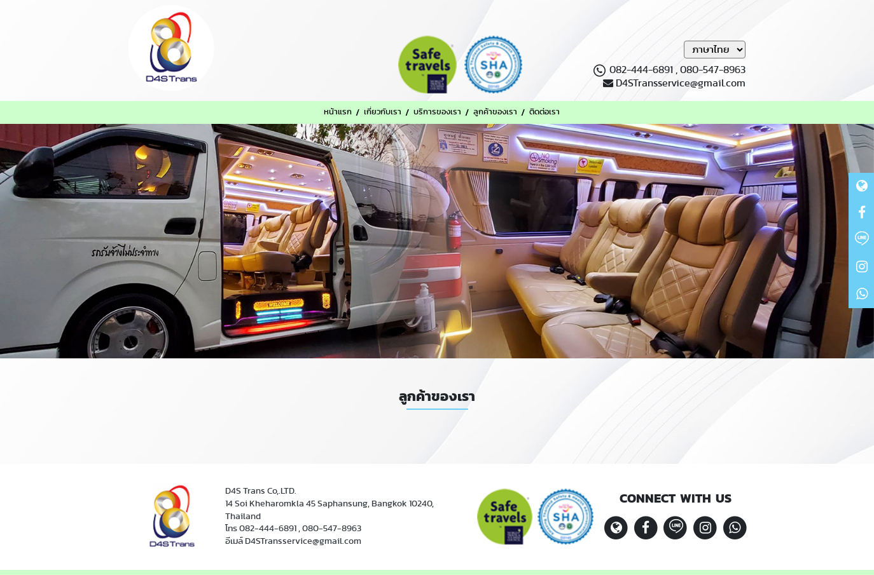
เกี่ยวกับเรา (382, 112)
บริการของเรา (437, 112)
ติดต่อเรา (544, 112)
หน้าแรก (338, 112)
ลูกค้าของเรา (495, 112)
